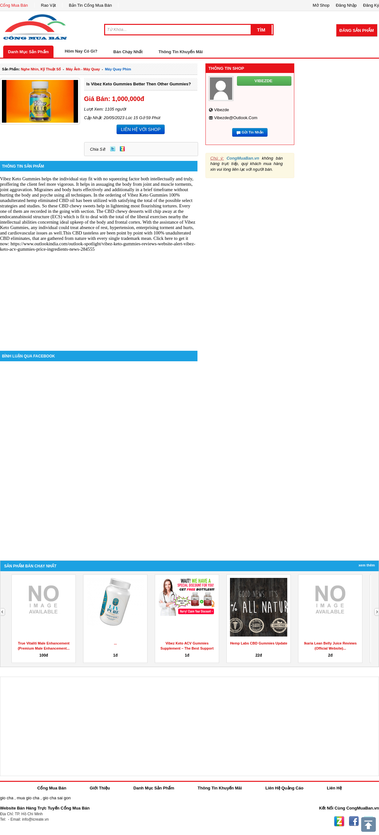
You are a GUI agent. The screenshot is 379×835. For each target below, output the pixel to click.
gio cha (6, 797)
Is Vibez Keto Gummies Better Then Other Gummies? (138, 84)
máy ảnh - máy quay (83, 69)
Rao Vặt (48, 5)
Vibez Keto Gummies (20, 178)
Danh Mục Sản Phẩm (28, 51)
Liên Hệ (334, 788)
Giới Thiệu (100, 788)
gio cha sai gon (56, 797)
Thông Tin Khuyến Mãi (181, 51)
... (115, 643)
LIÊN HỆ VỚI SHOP (141, 129)
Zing (122, 148)
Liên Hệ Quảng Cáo (284, 788)
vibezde (221, 109)
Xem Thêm (367, 565)
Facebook (354, 821)
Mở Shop (321, 5)
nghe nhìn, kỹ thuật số (41, 69)
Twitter (112, 148)
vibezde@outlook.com (235, 117)
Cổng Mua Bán (14, 5)
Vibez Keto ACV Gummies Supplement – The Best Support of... (187, 648)
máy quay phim (118, 69)
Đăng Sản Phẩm (357, 30)
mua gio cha (28, 797)
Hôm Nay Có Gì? (81, 51)
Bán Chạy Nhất (128, 51)
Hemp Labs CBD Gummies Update (258, 643)
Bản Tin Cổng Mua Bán (90, 5)
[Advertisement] (98, 296)
